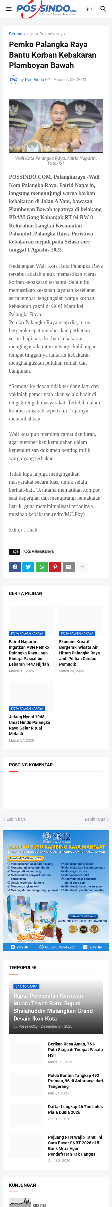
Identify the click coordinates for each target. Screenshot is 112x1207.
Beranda (17, 34)
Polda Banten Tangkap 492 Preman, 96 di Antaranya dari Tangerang (75, 1081)
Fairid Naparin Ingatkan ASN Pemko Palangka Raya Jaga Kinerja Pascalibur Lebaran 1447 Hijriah (29, 653)
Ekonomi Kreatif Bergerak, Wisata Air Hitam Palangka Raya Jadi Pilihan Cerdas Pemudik (79, 653)
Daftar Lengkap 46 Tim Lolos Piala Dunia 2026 (75, 1109)
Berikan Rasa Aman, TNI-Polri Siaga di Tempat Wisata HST (75, 1050)
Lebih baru (16, 819)
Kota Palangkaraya (47, 34)
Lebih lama (95, 819)
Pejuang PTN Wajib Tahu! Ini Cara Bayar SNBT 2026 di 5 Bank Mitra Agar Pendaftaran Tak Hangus (75, 1146)
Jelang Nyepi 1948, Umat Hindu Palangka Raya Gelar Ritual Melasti (29, 725)
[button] (8, 9)
